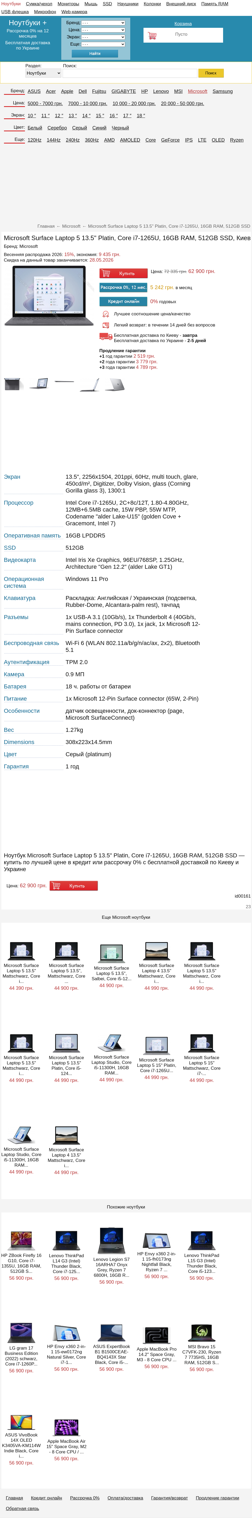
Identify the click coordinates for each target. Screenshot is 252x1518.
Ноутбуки (11, 3)
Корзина (183, 23)
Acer (51, 91)
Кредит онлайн (46, 1498)
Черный (120, 128)
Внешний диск (181, 3)
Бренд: (18, 90)
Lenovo (161, 91)
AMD (109, 140)
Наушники (127, 3)
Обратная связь (22, 1508)
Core (150, 140)
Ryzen (237, 140)
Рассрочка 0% (84, 1498)
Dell (83, 91)
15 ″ (100, 115)
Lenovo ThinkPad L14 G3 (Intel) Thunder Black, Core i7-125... (66, 1263)
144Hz (53, 140)
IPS (189, 140)
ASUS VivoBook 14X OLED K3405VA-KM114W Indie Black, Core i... (21, 1445)
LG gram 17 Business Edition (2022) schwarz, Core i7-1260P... (21, 1356)
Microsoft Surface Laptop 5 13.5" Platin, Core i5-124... (66, 1065)
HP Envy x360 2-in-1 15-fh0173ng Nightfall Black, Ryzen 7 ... (156, 1261)
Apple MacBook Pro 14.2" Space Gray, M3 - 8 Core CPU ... (156, 1354)
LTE (202, 140)
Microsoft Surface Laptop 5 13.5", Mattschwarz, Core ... (66, 973)
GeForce (170, 140)
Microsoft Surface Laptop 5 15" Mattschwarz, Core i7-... (202, 1065)
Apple (67, 91)
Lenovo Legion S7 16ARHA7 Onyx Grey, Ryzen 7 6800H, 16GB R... (111, 1267)
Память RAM (214, 3)
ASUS (34, 91)
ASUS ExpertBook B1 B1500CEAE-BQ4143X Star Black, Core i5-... (111, 1354)
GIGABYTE (123, 91)
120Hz (34, 140)
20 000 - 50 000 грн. (182, 103)
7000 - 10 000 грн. (87, 103)
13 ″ (72, 115)
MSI (178, 91)
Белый (35, 128)
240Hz (73, 140)
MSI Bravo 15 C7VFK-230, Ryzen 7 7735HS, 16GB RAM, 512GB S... (201, 1354)
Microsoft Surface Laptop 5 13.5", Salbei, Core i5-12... (111, 973)
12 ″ (59, 115)
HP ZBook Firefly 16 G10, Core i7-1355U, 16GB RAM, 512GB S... (21, 1263)
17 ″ (127, 115)
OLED (218, 140)
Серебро (57, 128)
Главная (14, 1498)
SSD (107, 3)
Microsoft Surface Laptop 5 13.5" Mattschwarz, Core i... (21, 973)
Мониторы (68, 3)
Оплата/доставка (125, 1498)
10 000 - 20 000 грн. (134, 103)
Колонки (152, 3)
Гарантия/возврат (169, 1498)
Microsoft (197, 91)
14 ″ (86, 115)
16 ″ (114, 115)
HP (144, 91)
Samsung (223, 91)
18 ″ (141, 115)
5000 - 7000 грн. (45, 103)
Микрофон (45, 11)
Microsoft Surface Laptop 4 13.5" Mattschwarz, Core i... (157, 973)
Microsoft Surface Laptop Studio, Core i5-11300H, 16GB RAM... (112, 1065)
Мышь (91, 3)
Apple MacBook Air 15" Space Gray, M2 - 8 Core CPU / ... (66, 1446)
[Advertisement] (126, 185)
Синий (99, 128)
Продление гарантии (217, 1498)
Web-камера (74, 11)
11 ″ (45, 115)
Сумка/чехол (39, 3)
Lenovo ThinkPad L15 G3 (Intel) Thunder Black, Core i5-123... (201, 1263)
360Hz (92, 140)
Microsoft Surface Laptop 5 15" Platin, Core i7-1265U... (156, 1065)
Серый (79, 128)
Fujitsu (99, 91)
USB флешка (15, 11)
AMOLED (130, 140)
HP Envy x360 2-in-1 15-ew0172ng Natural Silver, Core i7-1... (66, 1354)
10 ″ (32, 115)
